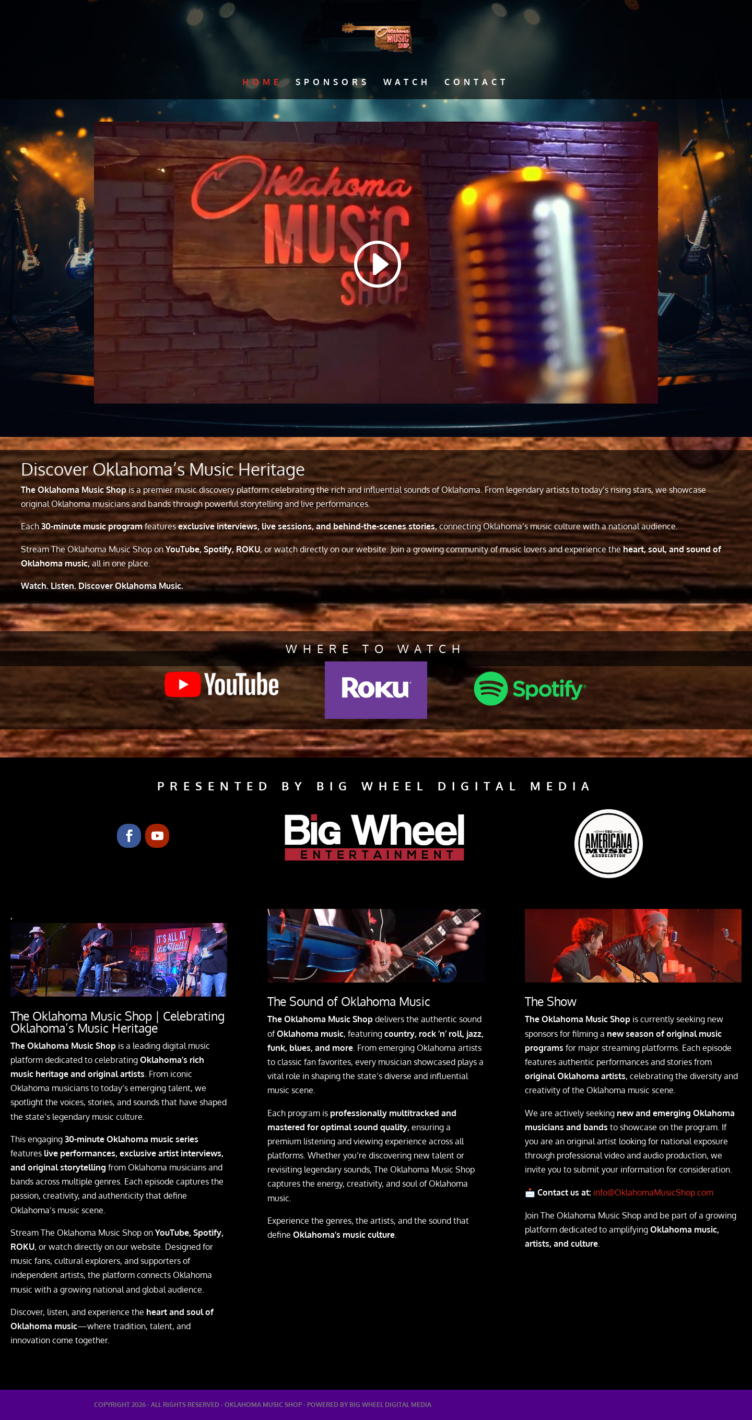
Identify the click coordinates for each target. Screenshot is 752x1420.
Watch (407, 82)
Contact (476, 82)
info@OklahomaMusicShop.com (658, 1192)
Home (262, 82)
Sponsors (333, 82)
